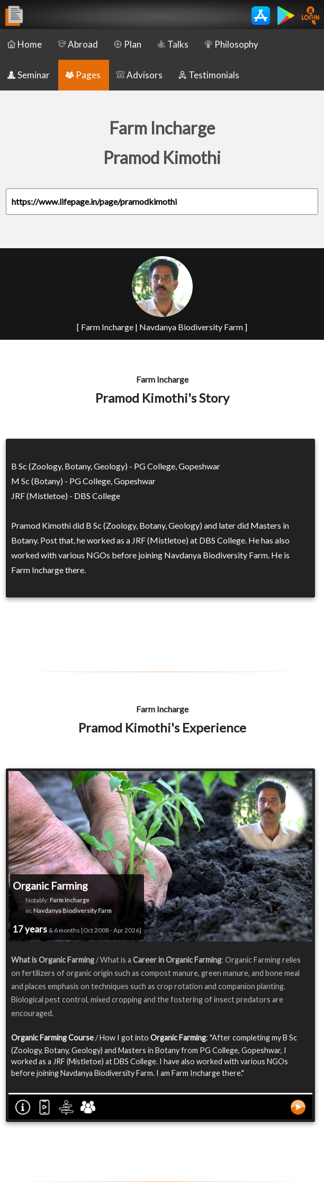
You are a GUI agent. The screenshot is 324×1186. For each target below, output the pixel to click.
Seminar (28, 74)
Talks (172, 44)
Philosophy (231, 44)
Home (24, 44)
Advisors (139, 74)
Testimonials (208, 74)
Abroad (78, 44)
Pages (83, 74)
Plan (127, 44)
